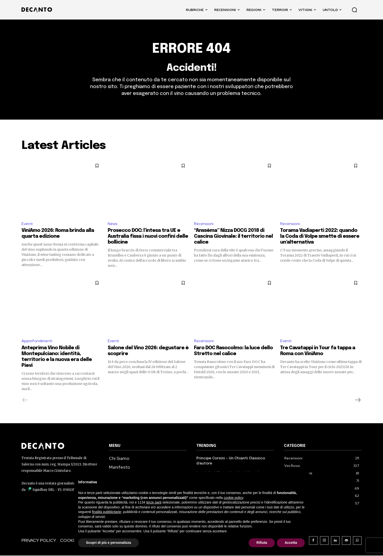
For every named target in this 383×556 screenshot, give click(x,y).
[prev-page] (25, 400)
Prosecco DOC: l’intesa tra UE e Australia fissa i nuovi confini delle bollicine (148, 236)
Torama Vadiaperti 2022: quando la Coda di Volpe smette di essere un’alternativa (319, 236)
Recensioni (203, 224)
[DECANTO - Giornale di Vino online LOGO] (37, 9)
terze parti (153, 502)
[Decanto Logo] (60, 446)
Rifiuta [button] (261, 543)
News (112, 224)
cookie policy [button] (233, 498)
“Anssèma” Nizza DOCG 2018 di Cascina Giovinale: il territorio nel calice (233, 236)
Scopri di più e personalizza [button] (108, 543)
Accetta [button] (291, 543)
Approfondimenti (37, 341)
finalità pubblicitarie (106, 512)
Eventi (27, 224)
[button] (354, 10)
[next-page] (358, 400)
